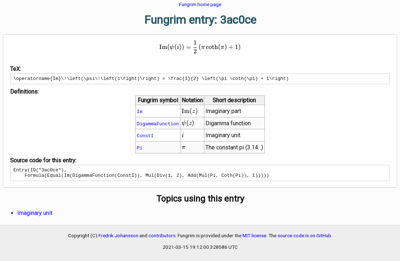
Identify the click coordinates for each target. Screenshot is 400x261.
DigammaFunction (158, 124)
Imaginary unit (34, 216)
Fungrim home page (200, 4)
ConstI (145, 136)
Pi (140, 148)
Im (140, 112)
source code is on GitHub (304, 239)
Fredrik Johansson (118, 239)
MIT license (254, 239)
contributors (161, 239)
